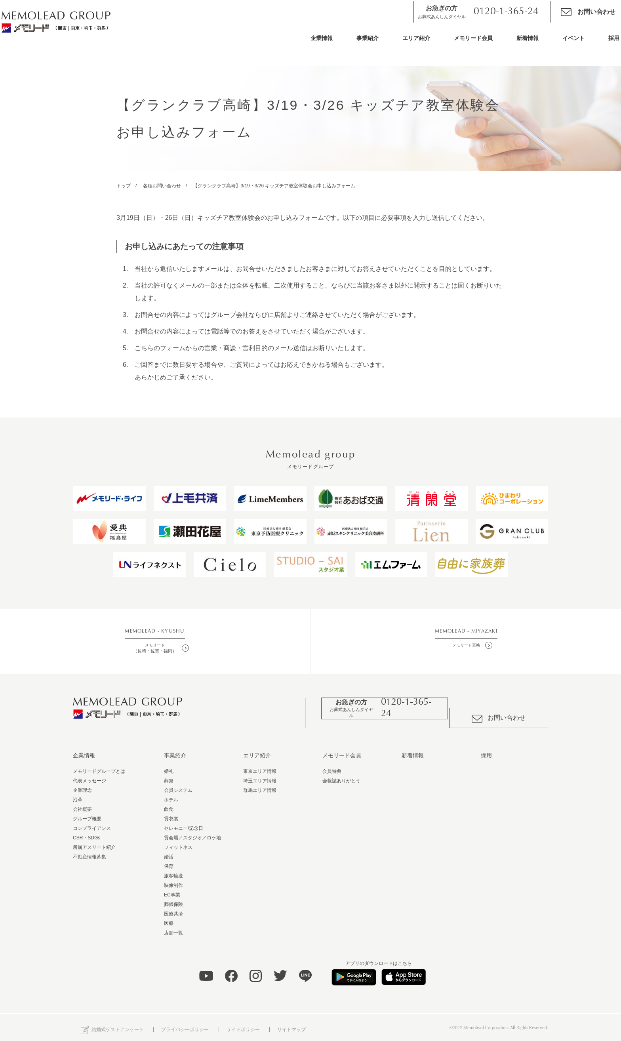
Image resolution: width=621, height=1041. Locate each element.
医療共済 (173, 908)
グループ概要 (87, 813)
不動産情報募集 (89, 851)
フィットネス (178, 842)
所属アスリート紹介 (94, 842)
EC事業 (172, 889)
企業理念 (82, 785)
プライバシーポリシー (185, 1024)
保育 (168, 861)
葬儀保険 (173, 899)
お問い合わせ (574, 18)
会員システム (178, 785)
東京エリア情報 (259, 766)
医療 (168, 918)
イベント (559, 44)
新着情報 (513, 44)
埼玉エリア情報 (259, 775)
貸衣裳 (171, 813)
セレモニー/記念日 (183, 823)
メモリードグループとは (99, 766)
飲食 (168, 804)
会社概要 (82, 804)
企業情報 (307, 44)
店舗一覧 (173, 927)
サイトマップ (291, 1024)
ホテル (171, 794)
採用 (599, 44)
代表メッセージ (89, 775)
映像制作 (173, 880)
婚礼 (168, 766)
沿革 (77, 794)
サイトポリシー (243, 1024)
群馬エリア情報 (259, 785)
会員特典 (331, 766)
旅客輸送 (173, 870)
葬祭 (168, 775)
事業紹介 (353, 44)
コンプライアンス (92, 823)
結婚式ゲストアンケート (112, 1024)
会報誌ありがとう (341, 775)
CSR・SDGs (86, 832)
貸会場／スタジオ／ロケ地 (192, 832)
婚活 (168, 851)
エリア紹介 (402, 44)
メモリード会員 (459, 44)
